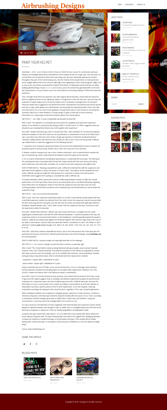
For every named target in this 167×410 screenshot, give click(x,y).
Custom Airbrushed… (130, 34)
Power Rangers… (128, 48)
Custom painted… (128, 61)
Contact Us (141, 4)
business (49, 88)
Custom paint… (127, 22)
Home (120, 4)
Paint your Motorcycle (32, 378)
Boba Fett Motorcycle (130, 74)
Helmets (27, 67)
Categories (129, 4)
